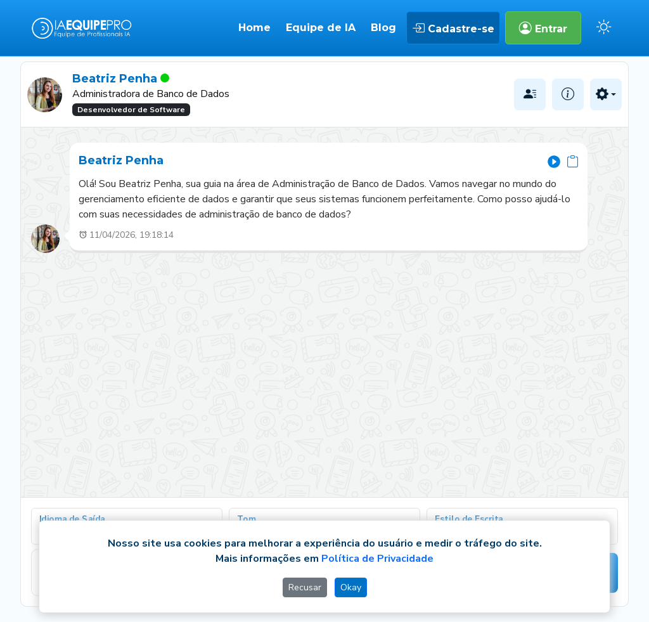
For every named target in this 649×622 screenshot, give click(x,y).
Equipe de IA (321, 28)
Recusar (304, 587)
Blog (383, 28)
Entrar (543, 28)
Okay (350, 587)
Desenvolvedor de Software (131, 110)
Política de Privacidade (377, 559)
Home (254, 28)
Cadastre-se (453, 28)
